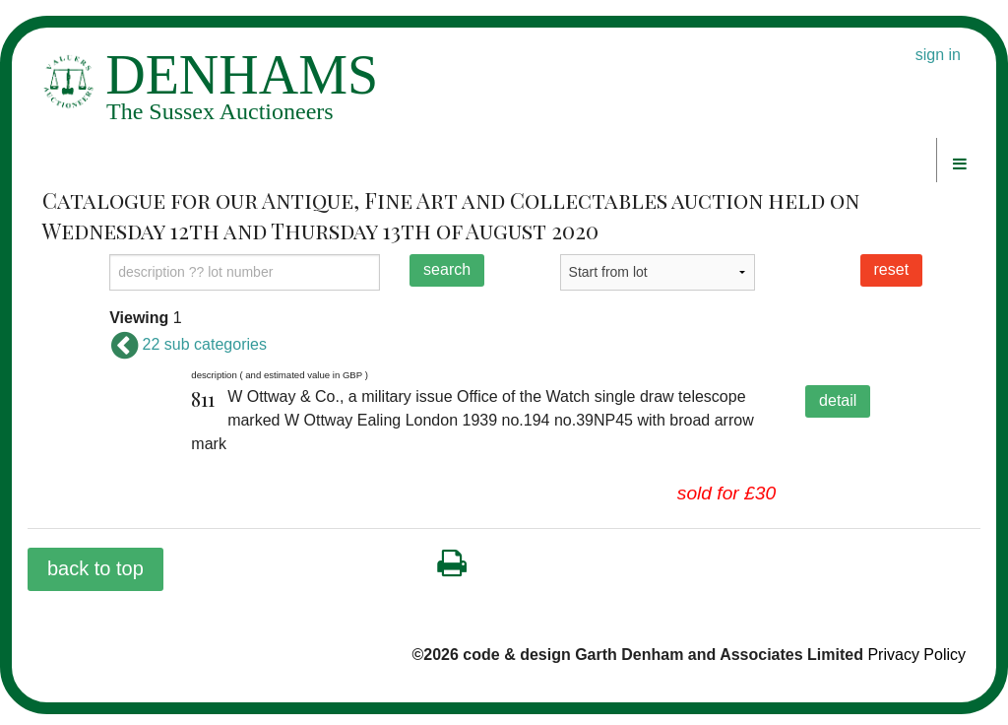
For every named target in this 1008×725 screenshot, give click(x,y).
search (447, 269)
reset (892, 269)
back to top (95, 568)
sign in (938, 54)
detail (837, 400)
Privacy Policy (916, 654)
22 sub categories (188, 344)
